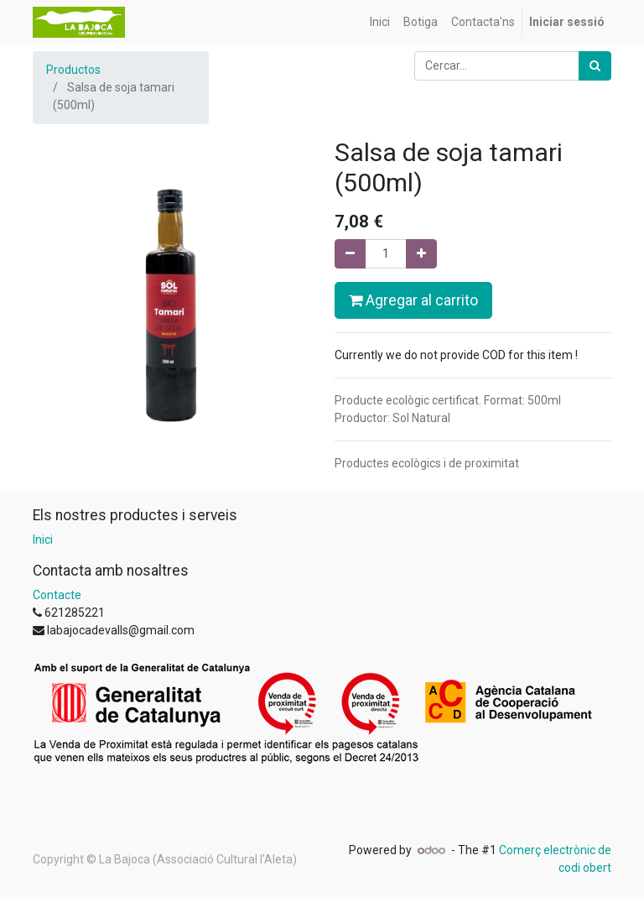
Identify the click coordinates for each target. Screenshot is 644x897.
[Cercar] (595, 66)
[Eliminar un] (350, 254)
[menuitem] (380, 22)
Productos (73, 69)
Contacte (57, 595)
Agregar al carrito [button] (413, 300)
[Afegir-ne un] (421, 254)
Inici (43, 539)
